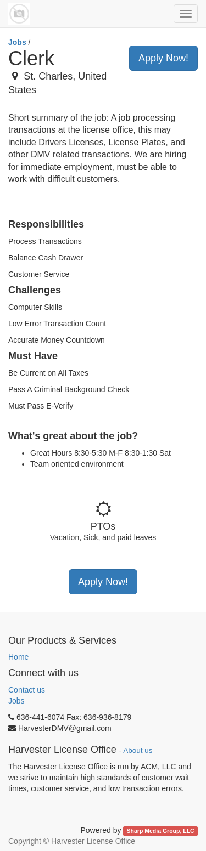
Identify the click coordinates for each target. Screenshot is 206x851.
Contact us (26, 689)
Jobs (17, 42)
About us (137, 750)
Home (18, 657)
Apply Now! (163, 58)
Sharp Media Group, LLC (160, 830)
